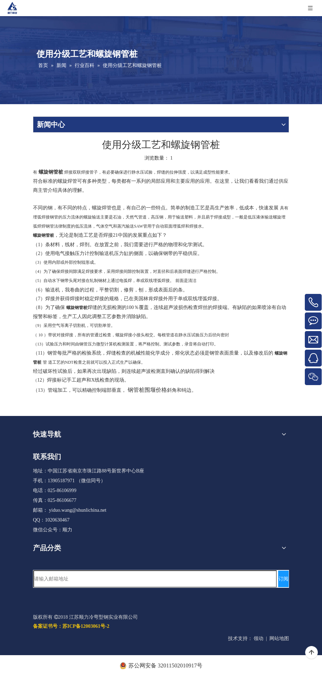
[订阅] (283, 579)
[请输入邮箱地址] (155, 578)
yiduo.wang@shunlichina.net (78, 510)
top (311, 652)
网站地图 (279, 638)
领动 (258, 638)
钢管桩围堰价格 (147, 390)
